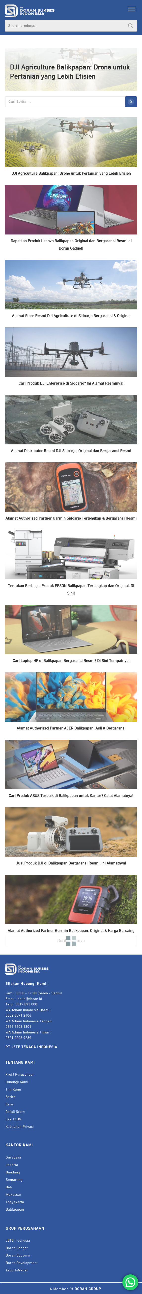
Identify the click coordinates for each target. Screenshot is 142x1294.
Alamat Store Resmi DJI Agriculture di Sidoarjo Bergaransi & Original (71, 316)
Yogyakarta (15, 1202)
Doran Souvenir (18, 1255)
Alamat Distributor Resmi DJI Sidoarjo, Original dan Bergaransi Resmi (71, 451)
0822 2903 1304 (18, 1027)
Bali (9, 1187)
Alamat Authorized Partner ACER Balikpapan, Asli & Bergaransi (71, 728)
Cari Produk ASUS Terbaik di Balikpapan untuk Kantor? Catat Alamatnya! (71, 796)
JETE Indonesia (18, 1240)
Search (130, 25)
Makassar (13, 1194)
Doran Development (22, 1263)
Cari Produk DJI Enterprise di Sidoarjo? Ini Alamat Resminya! (71, 384)
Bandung (13, 1172)
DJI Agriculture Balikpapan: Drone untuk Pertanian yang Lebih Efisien (71, 174)
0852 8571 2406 (18, 1015)
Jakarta (12, 1165)
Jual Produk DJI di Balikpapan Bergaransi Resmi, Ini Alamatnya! (71, 863)
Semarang (14, 1180)
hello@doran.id (30, 999)
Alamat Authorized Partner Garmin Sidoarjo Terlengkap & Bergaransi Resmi (71, 519)
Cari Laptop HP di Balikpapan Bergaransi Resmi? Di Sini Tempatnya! (71, 661)
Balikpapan (15, 1209)
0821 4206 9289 (18, 1038)
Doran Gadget (17, 1248)
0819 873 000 (26, 1004)
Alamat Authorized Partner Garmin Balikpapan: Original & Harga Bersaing (71, 931)
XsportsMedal (17, 1270)
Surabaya (13, 1157)
